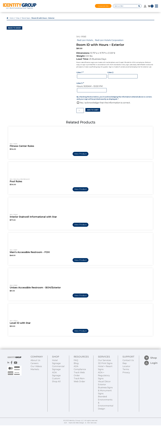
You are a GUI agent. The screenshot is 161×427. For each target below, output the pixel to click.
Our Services (104, 374)
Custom (56, 392)
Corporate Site (103, 6)
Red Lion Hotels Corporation (109, 41)
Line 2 (110, 74)
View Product (80, 155)
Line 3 (80, 85)
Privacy (126, 386)
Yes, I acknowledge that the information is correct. (104, 104)
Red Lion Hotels (85, 41)
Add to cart (92, 111)
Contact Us (128, 374)
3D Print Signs (105, 377)
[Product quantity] (80, 112)
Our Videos (36, 380)
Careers (34, 377)
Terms (126, 383)
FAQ (76, 374)
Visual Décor (104, 395)
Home (12, 20)
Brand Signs (26, 20)
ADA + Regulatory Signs (104, 389)
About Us (35, 374)
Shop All (56, 395)
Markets (35, 383)
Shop (17, 20)
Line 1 (80, 74)
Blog (76, 377)
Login (150, 377)
